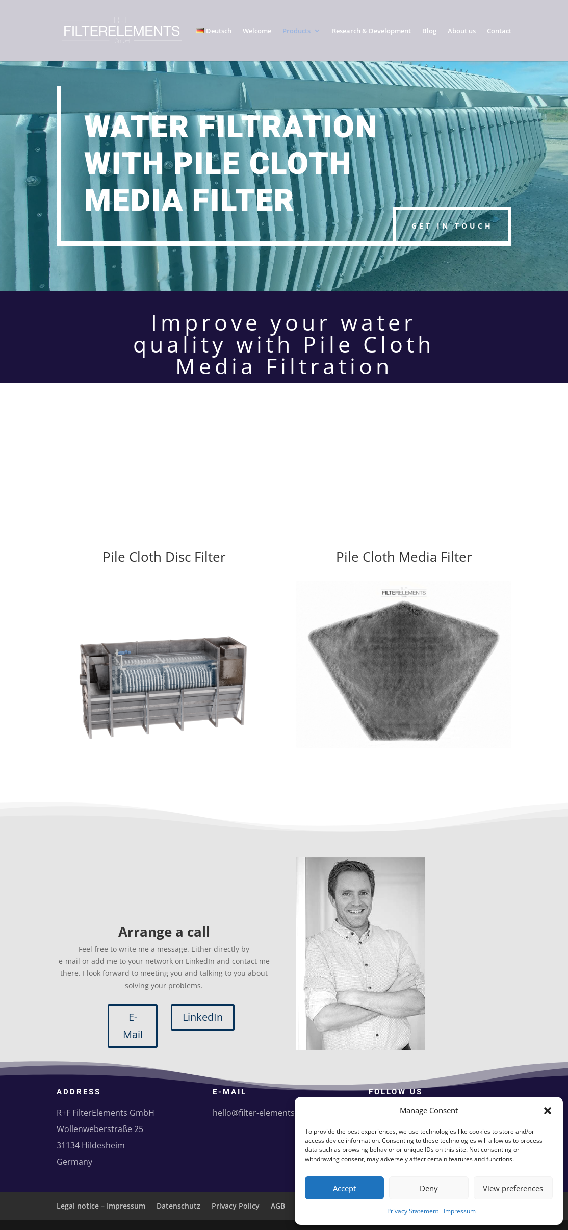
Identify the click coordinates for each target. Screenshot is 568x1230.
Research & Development (371, 31)
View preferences (513, 1188)
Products (296, 31)
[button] (548, 1111)
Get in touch (452, 226)
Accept (344, 1188)
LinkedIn (203, 1017)
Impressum (460, 1211)
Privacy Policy (236, 1206)
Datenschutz (178, 1206)
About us (462, 31)
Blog (429, 31)
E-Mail (133, 1025)
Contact (499, 31)
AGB (278, 1206)
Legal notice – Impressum (101, 1206)
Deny (429, 1188)
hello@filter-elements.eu (259, 1112)
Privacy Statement (412, 1211)
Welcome (257, 31)
